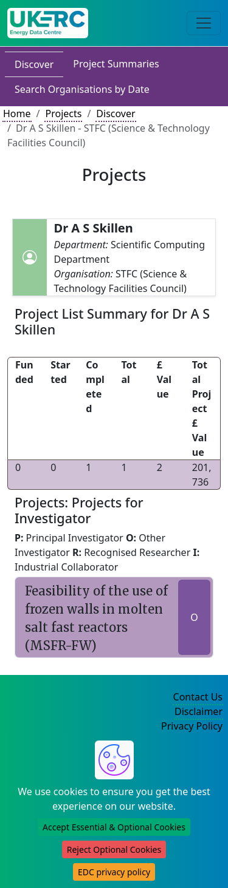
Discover (34, 64)
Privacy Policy (192, 726)
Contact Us (198, 696)
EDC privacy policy (114, 872)
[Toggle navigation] (204, 23)
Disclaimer (198, 711)
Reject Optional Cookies (114, 849)
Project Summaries (116, 63)
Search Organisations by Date (82, 89)
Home (17, 113)
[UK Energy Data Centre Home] (47, 23)
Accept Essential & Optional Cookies (114, 827)
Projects (63, 113)
